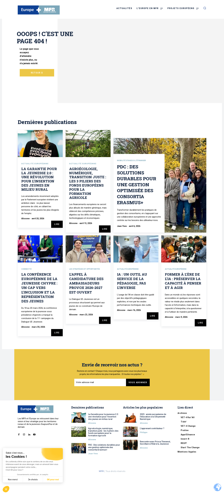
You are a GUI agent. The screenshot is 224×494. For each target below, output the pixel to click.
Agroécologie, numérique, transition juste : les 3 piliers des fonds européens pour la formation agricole (87, 201)
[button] (6, 489)
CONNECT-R (27, 287)
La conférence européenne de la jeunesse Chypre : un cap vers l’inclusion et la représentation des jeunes (39, 306)
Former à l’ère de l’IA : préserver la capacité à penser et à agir (183, 299)
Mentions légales (187, 470)
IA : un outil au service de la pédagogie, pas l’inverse (132, 299)
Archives (182, 431)
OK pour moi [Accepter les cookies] (53, 479)
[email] (100, 401)
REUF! (184, 461)
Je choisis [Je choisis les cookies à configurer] (33, 479)
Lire (57, 242)
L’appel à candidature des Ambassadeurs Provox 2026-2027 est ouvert (86, 301)
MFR (101, 489)
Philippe (143, 451)
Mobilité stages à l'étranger (133, 179)
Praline (185, 448)
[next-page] (201, 246)
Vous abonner (138, 401)
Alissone (25, 236)
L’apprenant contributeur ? (152, 447)
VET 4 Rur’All (188, 436)
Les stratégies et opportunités (86, 287)
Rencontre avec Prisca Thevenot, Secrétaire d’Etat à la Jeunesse (155, 461)
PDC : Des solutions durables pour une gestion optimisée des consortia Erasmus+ (136, 203)
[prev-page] (196, 246)
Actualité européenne (36, 182)
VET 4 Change (188, 444)
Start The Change (190, 466)
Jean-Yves (122, 244)
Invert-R (185, 457)
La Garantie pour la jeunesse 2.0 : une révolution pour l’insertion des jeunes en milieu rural (39, 197)
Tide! (183, 440)
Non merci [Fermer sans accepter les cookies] (13, 479)
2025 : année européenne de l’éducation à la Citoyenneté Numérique (153, 435)
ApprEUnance (188, 453)
